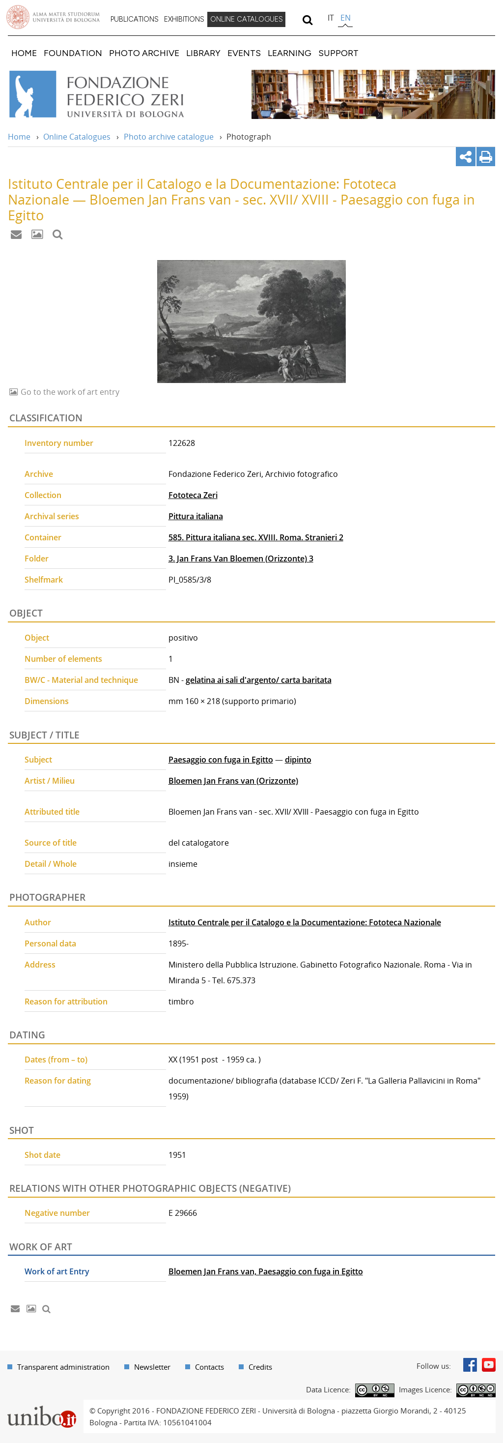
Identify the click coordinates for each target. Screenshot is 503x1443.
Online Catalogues (77, 136)
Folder (37, 558)
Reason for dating (58, 1080)
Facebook (470, 1365)
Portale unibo (41, 1406)
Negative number (57, 1212)
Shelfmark (44, 579)
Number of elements (63, 658)
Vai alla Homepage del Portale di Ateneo (53, 17)
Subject (38, 759)
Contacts (209, 1367)
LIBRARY (203, 53)
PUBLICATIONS (135, 19)
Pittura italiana (195, 516)
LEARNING (289, 53)
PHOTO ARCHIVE (144, 53)
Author (38, 922)
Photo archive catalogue (169, 136)
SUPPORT (338, 53)
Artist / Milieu (50, 780)
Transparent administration (63, 1367)
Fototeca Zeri (193, 495)
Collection (43, 495)
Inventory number (59, 443)
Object (37, 637)
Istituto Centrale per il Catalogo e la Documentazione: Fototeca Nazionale (304, 922)
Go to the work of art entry (69, 391)
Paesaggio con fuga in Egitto (220, 759)
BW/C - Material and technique (81, 680)
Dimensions (47, 701)
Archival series (52, 516)
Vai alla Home (110, 94)
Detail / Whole (51, 863)
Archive (39, 474)
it (331, 17)
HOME (24, 53)
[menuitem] (135, 20)
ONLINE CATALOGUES (246, 19)
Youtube (489, 1365)
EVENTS (244, 53)
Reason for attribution (66, 1001)
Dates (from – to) (56, 1059)
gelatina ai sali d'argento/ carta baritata (259, 680)
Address (40, 964)
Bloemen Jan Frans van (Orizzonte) (233, 780)
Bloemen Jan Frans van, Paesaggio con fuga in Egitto (265, 1271)
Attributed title (52, 811)
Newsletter (152, 1367)
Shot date (42, 1154)
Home (19, 136)
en (345, 17)
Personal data (50, 943)
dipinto (298, 759)
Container (43, 537)
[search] (307, 20)
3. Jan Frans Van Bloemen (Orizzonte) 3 (240, 558)
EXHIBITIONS (184, 19)
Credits (260, 1367)
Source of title (51, 842)
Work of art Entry (57, 1271)
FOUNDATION (73, 53)
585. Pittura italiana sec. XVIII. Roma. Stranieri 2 (255, 537)
